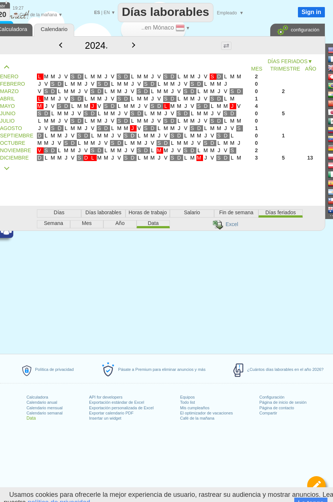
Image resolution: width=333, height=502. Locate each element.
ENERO (9, 76)
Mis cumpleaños (194, 408)
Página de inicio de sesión (283, 402)
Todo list (187, 402)
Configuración (272, 397)
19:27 (18, 8)
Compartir (268, 413)
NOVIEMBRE (15, 150)
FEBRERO (12, 84)
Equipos (187, 397)
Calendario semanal (45, 413)
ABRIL (7, 99)
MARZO (9, 91)
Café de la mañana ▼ (38, 14)
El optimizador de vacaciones (206, 413)
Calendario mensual (45, 408)
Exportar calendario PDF (111, 413)
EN (107, 12)
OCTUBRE (12, 143)
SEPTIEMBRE (16, 136)
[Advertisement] (152, 221)
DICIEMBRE (14, 158)
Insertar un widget (105, 418)
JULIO (7, 121)
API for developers (106, 397)
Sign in (311, 12)
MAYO (7, 106)
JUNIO (8, 113)
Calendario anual (42, 402)
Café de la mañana (197, 418)
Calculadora (37, 397)
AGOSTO (11, 128)
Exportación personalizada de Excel (121, 408)
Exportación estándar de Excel (116, 402)
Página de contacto (277, 408)
